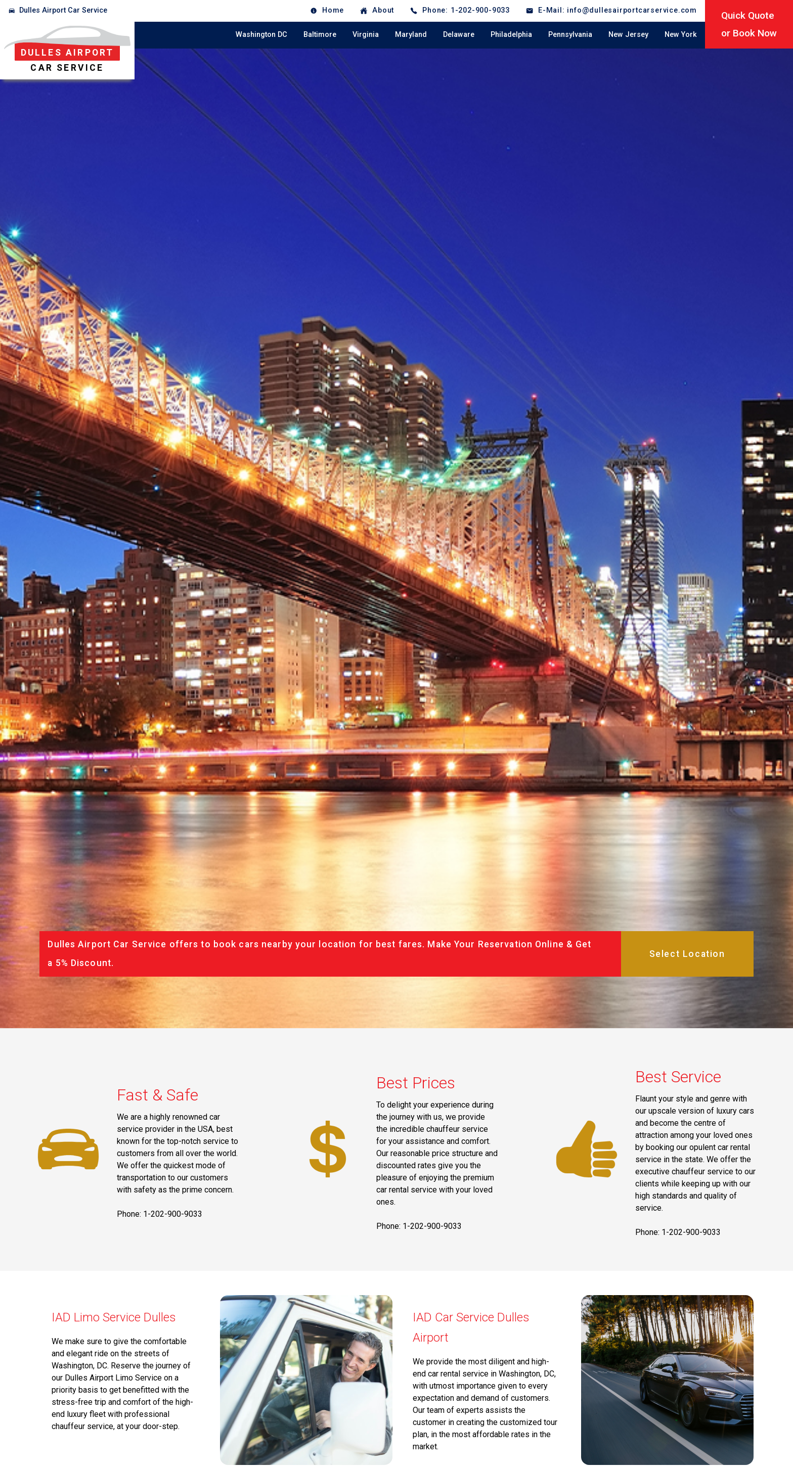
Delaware (458, 34)
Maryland (411, 34)
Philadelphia (511, 34)
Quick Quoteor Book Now (749, 24)
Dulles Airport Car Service (63, 10)
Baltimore (319, 34)
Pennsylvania (570, 34)
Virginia (366, 34)
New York (681, 34)
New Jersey (628, 34)
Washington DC (261, 34)
